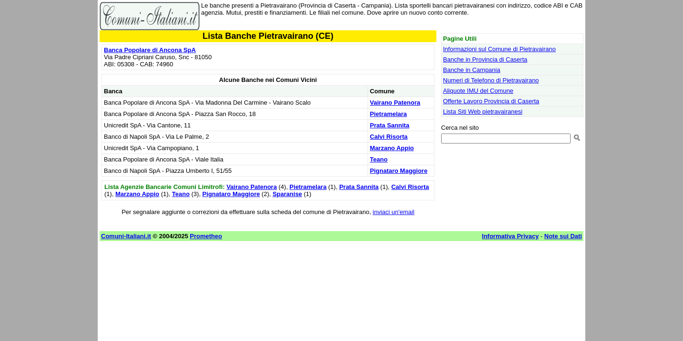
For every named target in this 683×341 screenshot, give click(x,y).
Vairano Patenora (395, 102)
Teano (379, 159)
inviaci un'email (394, 211)
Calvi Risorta (388, 136)
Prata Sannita (389, 125)
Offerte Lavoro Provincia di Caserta (491, 101)
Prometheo (206, 236)
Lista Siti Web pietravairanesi (482, 111)
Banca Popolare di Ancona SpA (150, 50)
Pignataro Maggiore (398, 170)
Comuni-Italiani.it (126, 236)
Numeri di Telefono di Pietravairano (491, 80)
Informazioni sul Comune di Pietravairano (499, 49)
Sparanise (287, 193)
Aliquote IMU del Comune (478, 90)
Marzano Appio (392, 148)
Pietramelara (388, 113)
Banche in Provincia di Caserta (485, 59)
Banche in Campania (471, 69)
